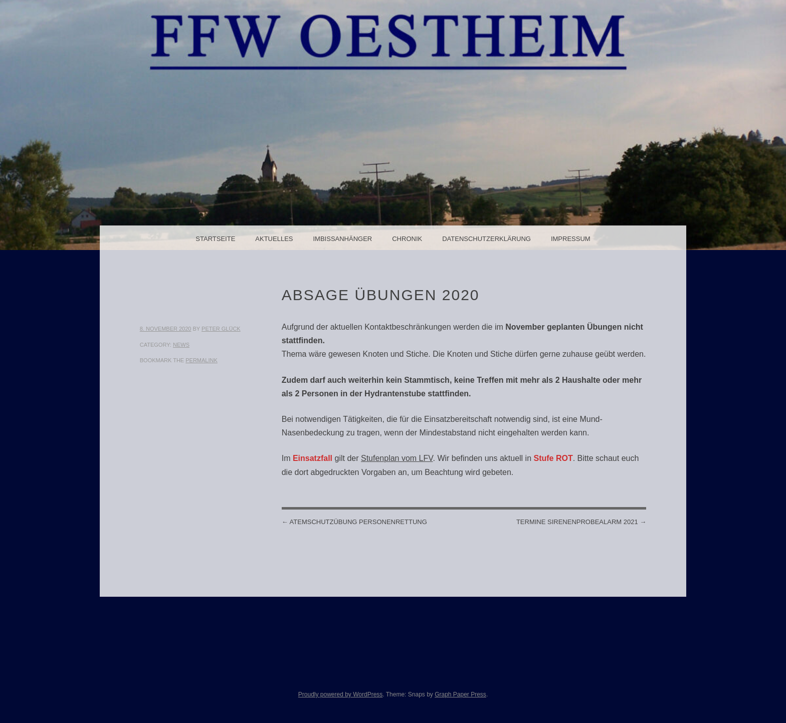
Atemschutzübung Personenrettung (354, 522)
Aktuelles (274, 239)
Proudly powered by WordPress (340, 694)
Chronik (407, 239)
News (181, 345)
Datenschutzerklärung (486, 239)
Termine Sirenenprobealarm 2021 (581, 522)
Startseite (215, 239)
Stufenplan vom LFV (397, 458)
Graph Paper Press (460, 694)
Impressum (571, 239)
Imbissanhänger (342, 239)
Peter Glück (221, 329)
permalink (201, 360)
